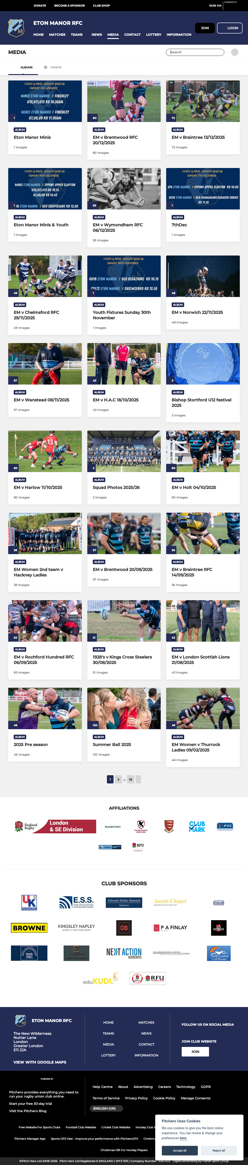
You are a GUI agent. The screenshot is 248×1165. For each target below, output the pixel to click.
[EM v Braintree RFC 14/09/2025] (203, 533)
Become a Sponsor (69, 5)
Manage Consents (195, 1098)
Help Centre (103, 1087)
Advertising (143, 1087)
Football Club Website (81, 1127)
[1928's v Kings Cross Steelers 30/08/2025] (124, 621)
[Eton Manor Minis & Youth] (45, 188)
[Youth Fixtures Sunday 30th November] (124, 276)
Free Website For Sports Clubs (39, 1127)
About (123, 1087)
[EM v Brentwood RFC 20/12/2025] (124, 101)
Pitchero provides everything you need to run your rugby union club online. (43, 1094)
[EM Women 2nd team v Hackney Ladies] (45, 533)
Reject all (219, 1150)
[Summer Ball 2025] (124, 708)
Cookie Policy (164, 1098)
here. (183, 1138)
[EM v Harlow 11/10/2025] (45, 451)
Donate (40, 5)
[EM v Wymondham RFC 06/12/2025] (124, 188)
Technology (185, 1087)
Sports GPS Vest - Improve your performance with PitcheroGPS (94, 1138)
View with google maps (39, 1062)
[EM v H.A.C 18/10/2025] (124, 364)
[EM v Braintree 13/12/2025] (203, 101)
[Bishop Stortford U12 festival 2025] (203, 363)
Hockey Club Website (150, 1127)
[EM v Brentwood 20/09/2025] (124, 533)
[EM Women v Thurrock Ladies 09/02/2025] (203, 708)
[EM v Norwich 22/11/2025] (203, 276)
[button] (38, 34)
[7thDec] (203, 188)
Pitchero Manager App (29, 1138)
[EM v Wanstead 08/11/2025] (45, 363)
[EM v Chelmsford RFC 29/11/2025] (45, 276)
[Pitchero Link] (233, 7)
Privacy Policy (136, 1098)
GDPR (206, 1087)
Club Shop (101, 5)
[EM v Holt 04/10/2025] (203, 451)
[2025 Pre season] (45, 708)
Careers (164, 1087)
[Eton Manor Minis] (45, 101)
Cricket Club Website (115, 1127)
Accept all (179, 1150)
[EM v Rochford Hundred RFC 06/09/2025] (45, 620)
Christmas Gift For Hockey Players (124, 1150)
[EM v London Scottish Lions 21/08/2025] (203, 620)
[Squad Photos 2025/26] (124, 451)
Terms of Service (106, 1098)
